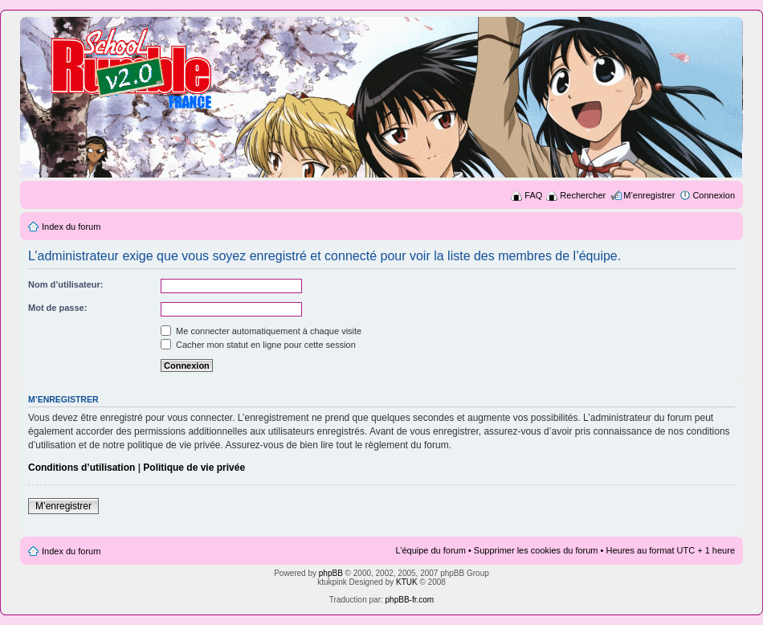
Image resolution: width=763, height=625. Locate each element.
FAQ (533, 195)
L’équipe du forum (430, 550)
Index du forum (71, 226)
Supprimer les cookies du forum (536, 550)
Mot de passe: (57, 307)
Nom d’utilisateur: (66, 284)
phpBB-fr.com (410, 599)
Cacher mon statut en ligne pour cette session (258, 344)
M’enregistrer (649, 195)
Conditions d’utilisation (81, 467)
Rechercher (583, 195)
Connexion (713, 195)
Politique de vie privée (194, 467)
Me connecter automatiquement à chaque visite (261, 331)
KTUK (407, 582)
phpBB (331, 573)
